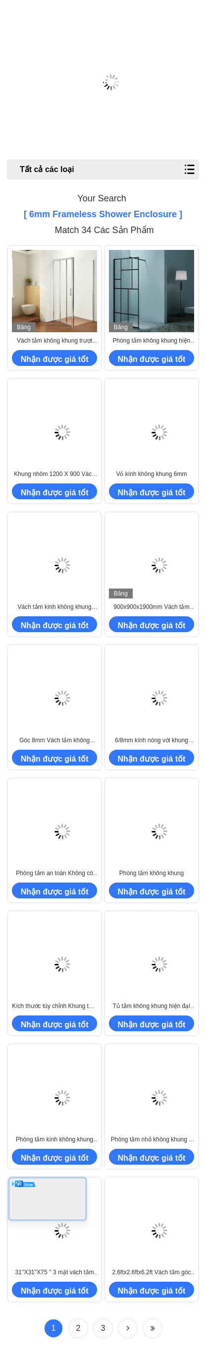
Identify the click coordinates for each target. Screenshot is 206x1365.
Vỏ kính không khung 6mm (151, 474)
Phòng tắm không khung (151, 873)
